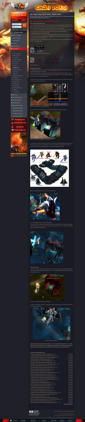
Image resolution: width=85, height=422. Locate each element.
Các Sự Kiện (15, 48)
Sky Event (15, 65)
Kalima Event (16, 67)
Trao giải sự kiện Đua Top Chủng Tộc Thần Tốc (40, 385)
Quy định (62, 420)
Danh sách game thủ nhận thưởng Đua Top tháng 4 (41, 369)
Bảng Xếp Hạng (16, 46)
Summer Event (16, 81)
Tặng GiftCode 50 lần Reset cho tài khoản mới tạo (40, 387)
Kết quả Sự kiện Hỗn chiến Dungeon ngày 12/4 (40, 382)
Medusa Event (16, 85)
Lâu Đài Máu (16, 57)
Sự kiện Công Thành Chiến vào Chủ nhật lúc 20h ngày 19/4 (42, 377)
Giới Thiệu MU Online (17, 97)
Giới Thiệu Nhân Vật (17, 100)
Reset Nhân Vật (16, 40)
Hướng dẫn (53, 420)
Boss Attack (15, 71)
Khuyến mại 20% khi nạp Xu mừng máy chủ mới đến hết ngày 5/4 (43, 392)
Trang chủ (30, 16)
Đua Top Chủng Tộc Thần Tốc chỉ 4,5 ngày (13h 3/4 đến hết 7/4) (43, 402)
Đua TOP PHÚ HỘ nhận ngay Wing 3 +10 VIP (40, 389)
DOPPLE (15, 89)
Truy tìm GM (16, 63)
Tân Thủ (15, 420)
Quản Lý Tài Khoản (17, 35)
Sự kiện (44, 420)
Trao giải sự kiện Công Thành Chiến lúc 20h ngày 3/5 (41, 362)
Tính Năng (23, 420)
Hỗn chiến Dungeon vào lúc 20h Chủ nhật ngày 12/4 (41, 384)
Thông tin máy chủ (19, 130)
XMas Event (15, 77)
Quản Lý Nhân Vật (16, 38)
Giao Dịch (15, 43)
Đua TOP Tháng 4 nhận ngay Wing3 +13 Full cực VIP (41, 400)
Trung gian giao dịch (19, 123)
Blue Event (15, 73)
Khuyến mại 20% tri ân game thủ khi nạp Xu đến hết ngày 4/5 (43, 364)
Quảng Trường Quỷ (17, 59)
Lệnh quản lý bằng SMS (18, 116)
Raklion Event (16, 83)
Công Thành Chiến (17, 53)
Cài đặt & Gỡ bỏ (66, 411)
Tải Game (79, 420)
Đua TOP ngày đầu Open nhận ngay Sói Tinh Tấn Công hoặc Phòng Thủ (45, 399)
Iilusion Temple (16, 91)
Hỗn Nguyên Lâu (16, 55)
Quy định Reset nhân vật (18, 110)
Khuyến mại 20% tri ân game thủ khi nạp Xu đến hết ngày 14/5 (43, 357)
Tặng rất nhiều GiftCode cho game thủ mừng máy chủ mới (42, 394)
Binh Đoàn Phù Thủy (17, 69)
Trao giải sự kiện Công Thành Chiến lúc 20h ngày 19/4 (41, 375)
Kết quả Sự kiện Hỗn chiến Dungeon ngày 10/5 (40, 359)
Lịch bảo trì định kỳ (19, 127)
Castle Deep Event (17, 79)
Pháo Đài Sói (16, 61)
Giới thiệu (56, 411)
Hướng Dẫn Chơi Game (18, 105)
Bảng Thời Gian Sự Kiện (18, 108)
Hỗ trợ (19, 119)
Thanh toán (72, 411)
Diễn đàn (71, 420)
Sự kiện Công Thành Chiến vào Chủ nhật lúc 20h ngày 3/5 (42, 367)
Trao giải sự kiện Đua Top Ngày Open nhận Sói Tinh (41, 390)
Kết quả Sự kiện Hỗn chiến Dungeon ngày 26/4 (40, 370)
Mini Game (15, 94)
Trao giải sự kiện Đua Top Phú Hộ (37, 380)
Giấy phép (60, 411)
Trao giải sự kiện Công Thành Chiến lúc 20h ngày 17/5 (41, 354)
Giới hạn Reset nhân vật (17, 113)
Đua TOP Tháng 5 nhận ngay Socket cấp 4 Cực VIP (41, 365)
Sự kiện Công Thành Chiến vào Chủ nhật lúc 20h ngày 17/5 (42, 355)
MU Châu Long (18, 6)
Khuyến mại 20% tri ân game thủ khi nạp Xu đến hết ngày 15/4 (43, 379)
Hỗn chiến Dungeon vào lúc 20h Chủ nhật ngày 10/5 (41, 360)
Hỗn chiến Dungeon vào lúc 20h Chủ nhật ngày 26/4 (41, 374)
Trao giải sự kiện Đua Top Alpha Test (38, 395)
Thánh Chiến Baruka (17, 87)
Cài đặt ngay (19, 15)
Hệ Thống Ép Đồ (16, 102)
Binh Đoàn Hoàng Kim (18, 75)
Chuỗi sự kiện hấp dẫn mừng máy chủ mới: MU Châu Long (42, 397)
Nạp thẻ (23, 20)
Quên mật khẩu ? (15, 29)
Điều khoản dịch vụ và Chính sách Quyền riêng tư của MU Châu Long (62, 417)
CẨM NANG (19, 32)
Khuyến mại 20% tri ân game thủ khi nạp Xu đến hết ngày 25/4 (43, 372)
